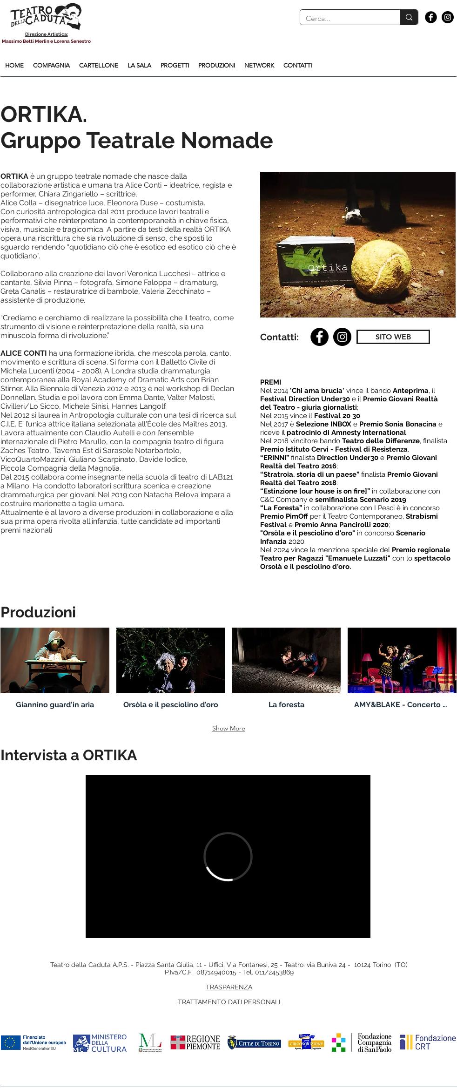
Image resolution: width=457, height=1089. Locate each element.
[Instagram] (342, 337)
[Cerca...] (343, 18)
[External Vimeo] (228, 856)
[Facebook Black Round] (431, 17)
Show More (228, 728)
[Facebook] (319, 337)
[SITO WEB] (393, 337)
